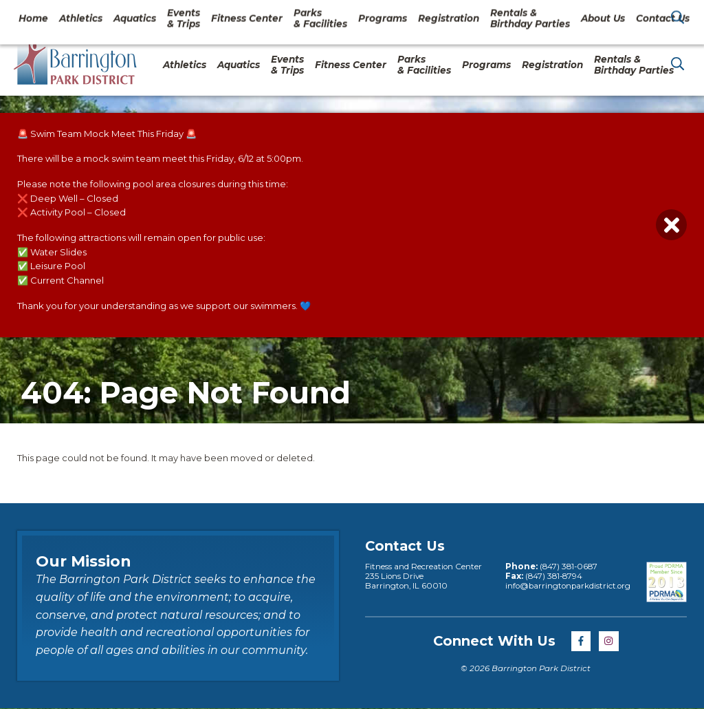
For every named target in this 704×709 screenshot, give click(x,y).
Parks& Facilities (424, 65)
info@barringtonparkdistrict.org (567, 586)
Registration (552, 64)
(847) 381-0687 (568, 566)
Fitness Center (350, 64)
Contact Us (582, 16)
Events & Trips (287, 65)
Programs (486, 64)
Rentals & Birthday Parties (634, 65)
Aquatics (238, 64)
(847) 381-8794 (553, 576)
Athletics (184, 64)
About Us (511, 16)
